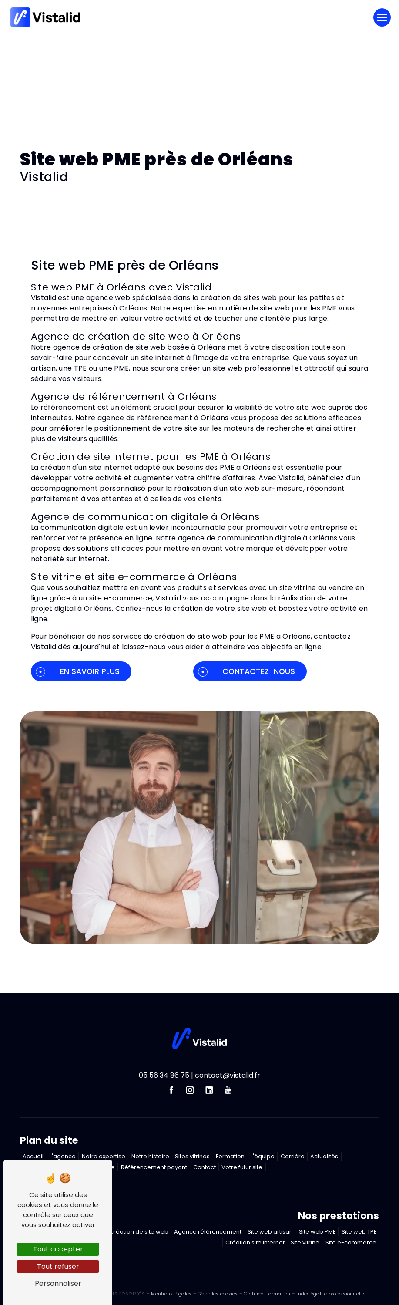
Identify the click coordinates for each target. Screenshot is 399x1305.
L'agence (63, 1156)
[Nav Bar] (382, 17)
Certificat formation (267, 1294)
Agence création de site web (127, 1231)
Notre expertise (103, 1156)
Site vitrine (305, 1242)
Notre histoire (150, 1156)
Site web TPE (359, 1231)
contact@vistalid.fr (227, 1075)
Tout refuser (58, 1266)
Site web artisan (270, 1231)
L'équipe (263, 1156)
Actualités (324, 1156)
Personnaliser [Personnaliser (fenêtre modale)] (58, 1283)
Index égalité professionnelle (330, 1294)
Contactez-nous (246, 671)
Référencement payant (154, 1167)
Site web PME (317, 1231)
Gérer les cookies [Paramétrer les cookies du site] (218, 1294)
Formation (230, 1156)
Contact (204, 1167)
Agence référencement (207, 1231)
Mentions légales (171, 1294)
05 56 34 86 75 (164, 1075)
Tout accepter (58, 1249)
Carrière (293, 1156)
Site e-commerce (350, 1242)
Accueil (33, 1156)
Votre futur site (241, 1167)
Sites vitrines (192, 1156)
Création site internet (255, 1242)
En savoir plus (78, 671)
